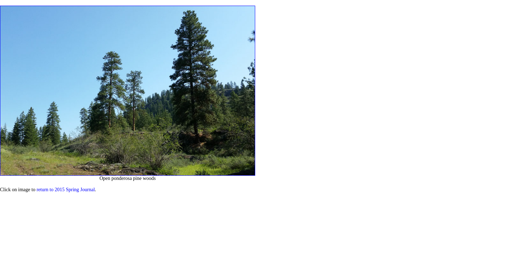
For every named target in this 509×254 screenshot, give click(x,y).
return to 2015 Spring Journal (65, 189)
